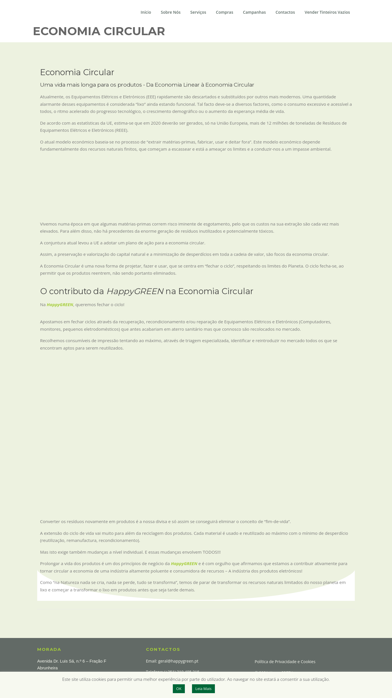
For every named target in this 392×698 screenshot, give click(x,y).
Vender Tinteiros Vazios (327, 12)
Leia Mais (203, 688)
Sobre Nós (171, 12)
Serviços (198, 12)
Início (146, 12)
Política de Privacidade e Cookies (285, 661)
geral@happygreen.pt (178, 661)
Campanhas (254, 12)
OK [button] (178, 688)
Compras (224, 12)
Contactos (285, 12)
